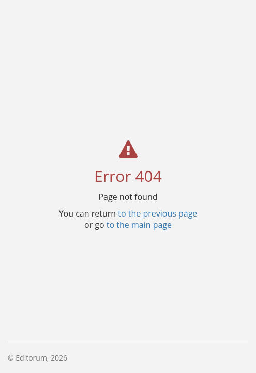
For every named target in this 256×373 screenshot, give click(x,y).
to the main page (139, 224)
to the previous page (157, 213)
